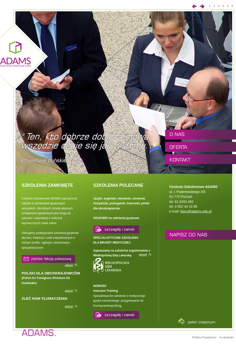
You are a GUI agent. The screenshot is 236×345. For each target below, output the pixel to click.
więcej (69, 265)
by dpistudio (226, 337)
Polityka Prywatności (204, 337)
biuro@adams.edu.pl (195, 211)
